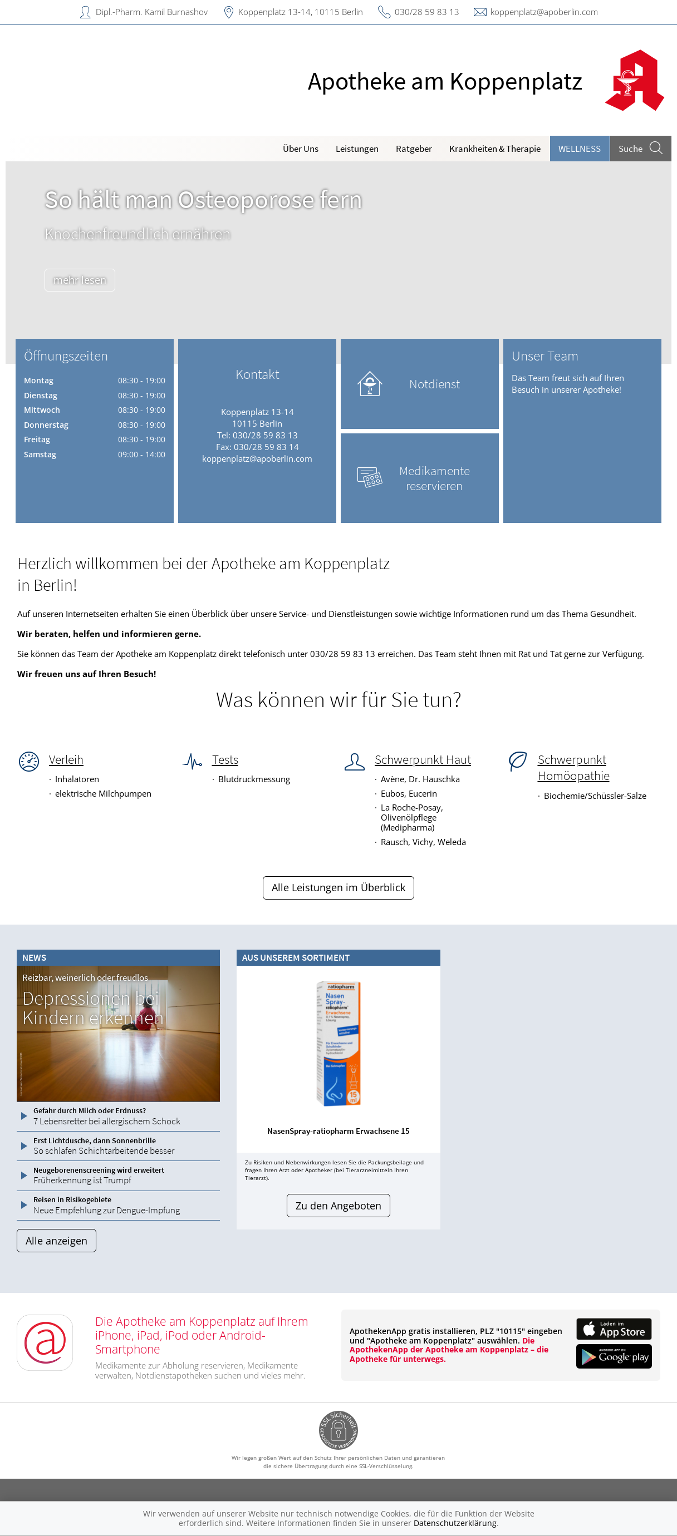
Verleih (66, 759)
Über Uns (300, 148)
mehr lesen (79, 280)
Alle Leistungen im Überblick (338, 887)
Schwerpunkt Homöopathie (574, 767)
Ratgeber (414, 148)
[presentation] (249, 1062)
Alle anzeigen (56, 1240)
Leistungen (357, 148)
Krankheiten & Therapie (495, 148)
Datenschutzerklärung (455, 1523)
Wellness (579, 148)
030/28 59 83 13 (427, 11)
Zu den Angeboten (338, 1205)
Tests (225, 759)
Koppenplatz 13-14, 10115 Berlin (300, 11)
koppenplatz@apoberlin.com (544, 11)
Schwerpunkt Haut (423, 759)
